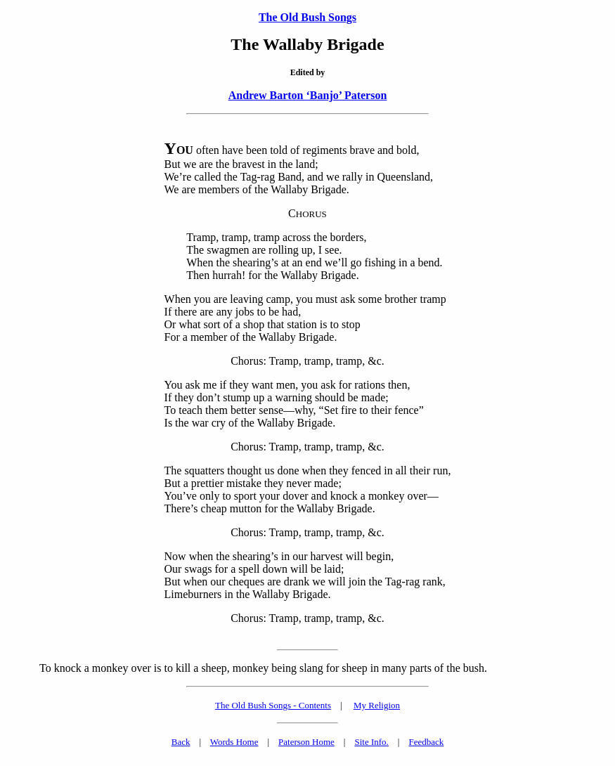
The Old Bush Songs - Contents (273, 705)
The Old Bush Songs (307, 17)
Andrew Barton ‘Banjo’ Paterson (307, 95)
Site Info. (371, 741)
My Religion (377, 705)
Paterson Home (306, 741)
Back (180, 741)
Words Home (234, 741)
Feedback (426, 741)
